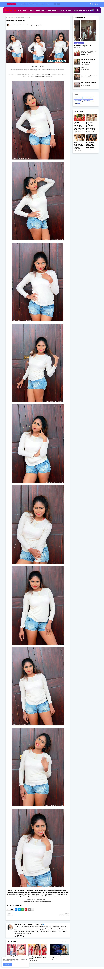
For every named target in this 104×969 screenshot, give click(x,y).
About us (82, 10)
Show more (65, 942)
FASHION (61, 10)
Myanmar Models (52, 10)
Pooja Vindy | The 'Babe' (14, 956)
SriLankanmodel (15, 17)
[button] (55, 4)
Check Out (13, 961)
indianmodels (78, 100)
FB (41, 74)
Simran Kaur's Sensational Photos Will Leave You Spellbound (33, 4)
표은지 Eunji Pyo (85, 68)
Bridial (24, 10)
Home (19, 10)
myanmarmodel (88, 100)
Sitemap (88, 10)
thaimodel (77, 103)
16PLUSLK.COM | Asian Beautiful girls (28, 924)
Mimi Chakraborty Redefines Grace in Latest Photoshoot (79, 145)
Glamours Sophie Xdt (82, 45)
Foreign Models (41, 10)
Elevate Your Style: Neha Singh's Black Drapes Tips (90, 145)
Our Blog (68, 10)
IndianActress (78, 98)
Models (31, 10)
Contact (75, 10)
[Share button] (32, 909)
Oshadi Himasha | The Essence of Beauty (58, 956)
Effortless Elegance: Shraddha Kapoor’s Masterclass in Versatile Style (90, 126)
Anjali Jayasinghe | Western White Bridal (89, 83)
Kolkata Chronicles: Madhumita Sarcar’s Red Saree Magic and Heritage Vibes (79, 126)
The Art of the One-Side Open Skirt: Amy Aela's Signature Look (88, 61)
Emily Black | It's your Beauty (89, 75)
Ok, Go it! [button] (7, 964)
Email (49, 74)
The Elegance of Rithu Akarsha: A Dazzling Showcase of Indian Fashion (37, 957)
